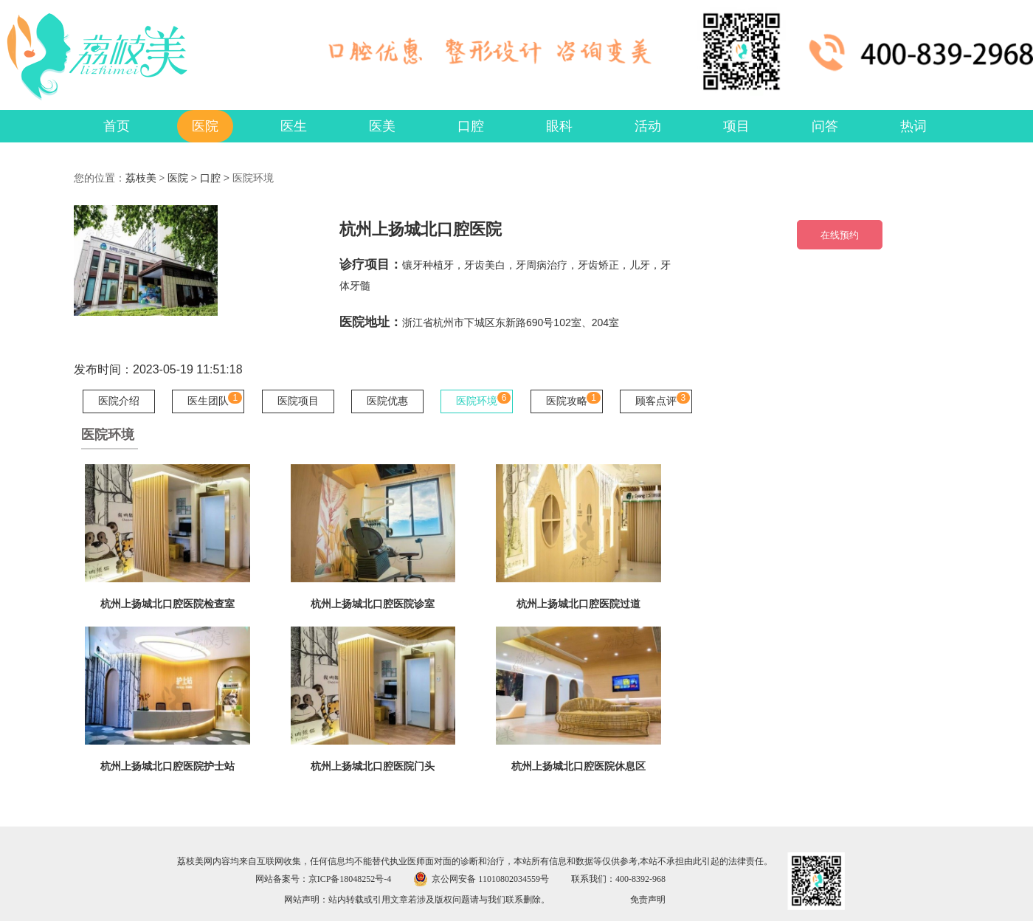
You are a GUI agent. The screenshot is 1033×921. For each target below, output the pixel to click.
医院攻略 (566, 401)
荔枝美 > (146, 178)
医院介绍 (118, 401)
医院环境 (476, 401)
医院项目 (298, 401)
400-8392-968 (640, 879)
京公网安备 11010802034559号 (490, 879)
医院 (177, 178)
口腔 (210, 178)
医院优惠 (387, 401)
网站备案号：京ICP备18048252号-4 (323, 879)
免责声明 (648, 899)
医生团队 (208, 401)
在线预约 (839, 235)
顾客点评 (656, 401)
